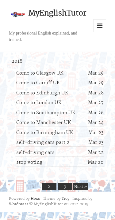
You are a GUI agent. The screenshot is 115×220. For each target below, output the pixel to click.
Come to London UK (38, 103)
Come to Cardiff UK (38, 83)
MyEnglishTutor (57, 14)
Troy (66, 199)
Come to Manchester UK (43, 123)
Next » (80, 187)
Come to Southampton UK (45, 113)
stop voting (29, 162)
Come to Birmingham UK (44, 133)
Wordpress (18, 204)
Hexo (35, 199)
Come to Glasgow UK (39, 73)
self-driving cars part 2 (42, 142)
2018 (17, 61)
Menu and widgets (99, 25)
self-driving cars (35, 152)
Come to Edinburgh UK (42, 93)
